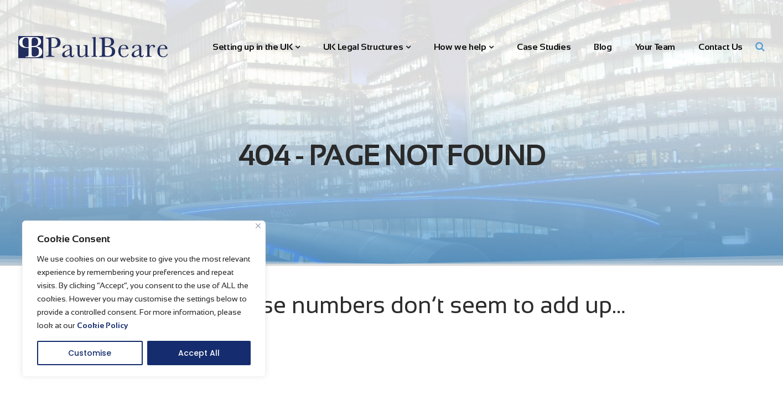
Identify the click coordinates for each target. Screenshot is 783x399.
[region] (144, 299)
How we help (460, 47)
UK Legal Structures (363, 47)
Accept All (199, 353)
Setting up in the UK (252, 47)
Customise (89, 353)
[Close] (258, 225)
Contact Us (720, 47)
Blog (602, 47)
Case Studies (544, 47)
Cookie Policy (102, 325)
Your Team (655, 47)
